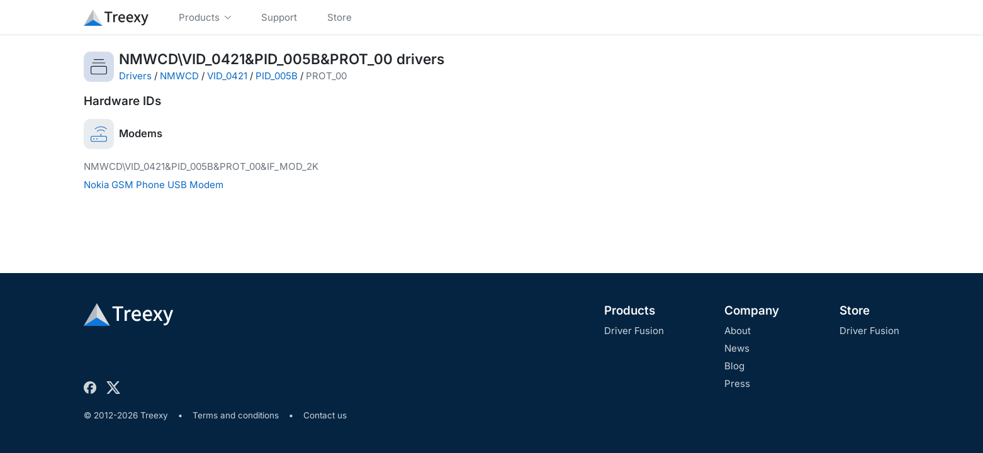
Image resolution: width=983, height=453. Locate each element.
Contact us (325, 415)
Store (855, 310)
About (737, 331)
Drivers (135, 76)
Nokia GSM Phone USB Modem (153, 185)
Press (737, 383)
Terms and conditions (236, 415)
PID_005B (277, 76)
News (737, 348)
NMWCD (179, 76)
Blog (734, 366)
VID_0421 (227, 76)
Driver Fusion (634, 331)
